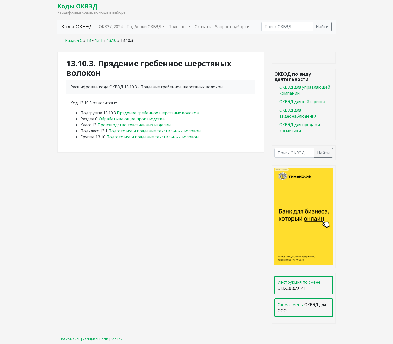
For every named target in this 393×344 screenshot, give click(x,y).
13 (88, 40)
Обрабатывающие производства (132, 119)
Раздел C (73, 40)
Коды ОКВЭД (77, 6)
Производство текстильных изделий (134, 125)
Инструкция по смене (299, 282)
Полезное (178, 26)
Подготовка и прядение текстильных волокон (154, 131)
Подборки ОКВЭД (144, 26)
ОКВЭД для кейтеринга (302, 101)
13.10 (111, 40)
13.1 (99, 40)
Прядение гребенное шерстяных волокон (158, 113)
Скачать (203, 26)
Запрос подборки (232, 26)
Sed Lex (116, 339)
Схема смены (290, 304)
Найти (322, 26)
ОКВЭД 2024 (111, 26)
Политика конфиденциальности (84, 339)
